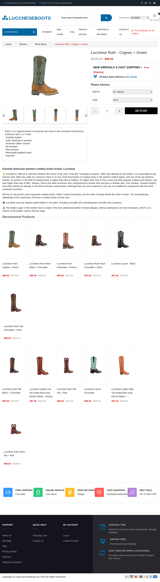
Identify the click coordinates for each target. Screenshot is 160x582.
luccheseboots (26, 18)
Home (8, 44)
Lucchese (69, 168)
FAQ (72, 32)
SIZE (95, 100)
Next (86, 115)
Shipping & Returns (103, 32)
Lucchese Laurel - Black (123, 263)
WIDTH (96, 92)
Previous (3, 115)
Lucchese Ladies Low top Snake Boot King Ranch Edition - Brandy (41, 393)
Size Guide (60, 32)
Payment (47, 32)
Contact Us (124, 32)
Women (23, 44)
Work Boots (41, 44)
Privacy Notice (83, 32)
